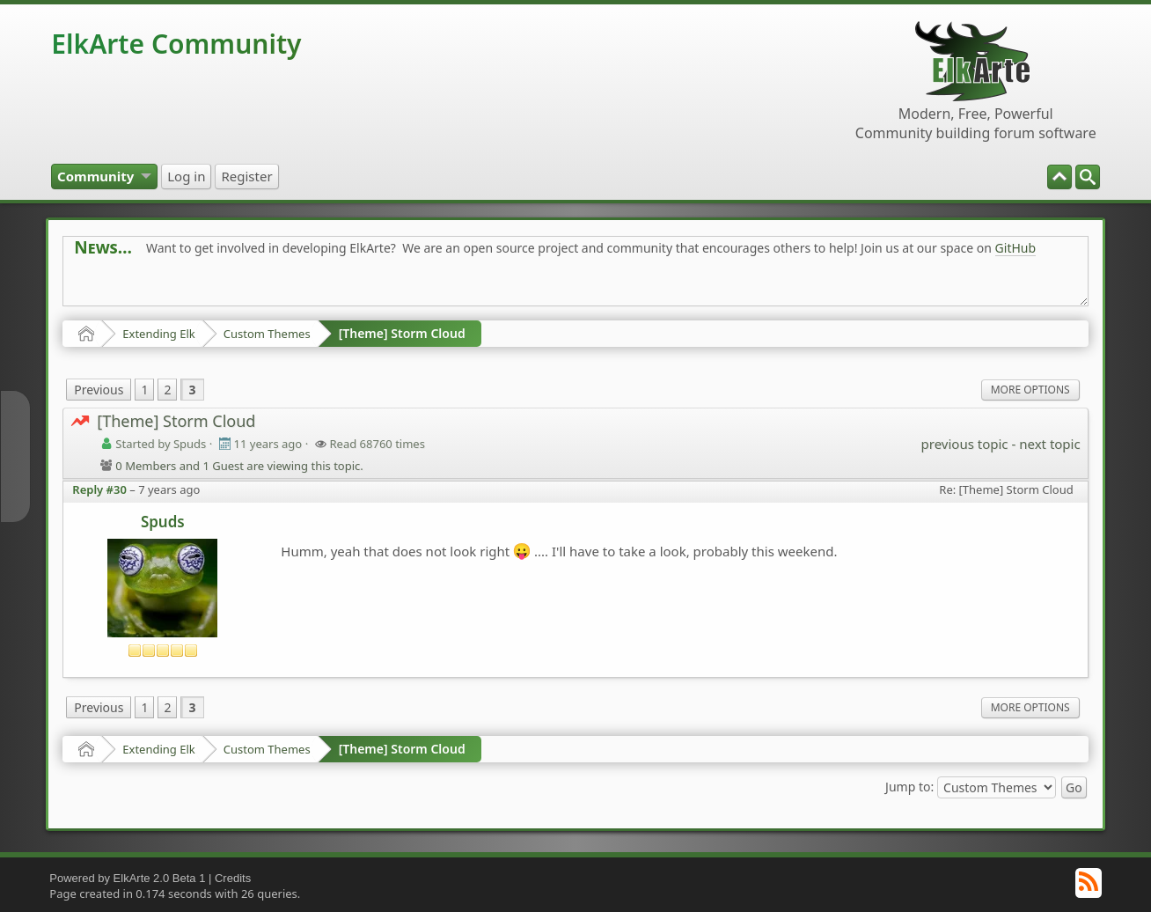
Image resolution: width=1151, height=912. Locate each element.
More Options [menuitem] (1030, 389)
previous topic (964, 443)
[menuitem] (1087, 177)
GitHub (1016, 247)
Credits (233, 878)
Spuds (163, 521)
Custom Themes (267, 334)
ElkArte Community (176, 44)
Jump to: (909, 786)
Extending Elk (158, 334)
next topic (1049, 443)
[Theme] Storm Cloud (402, 333)
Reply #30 (99, 489)
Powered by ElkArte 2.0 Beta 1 (127, 878)
